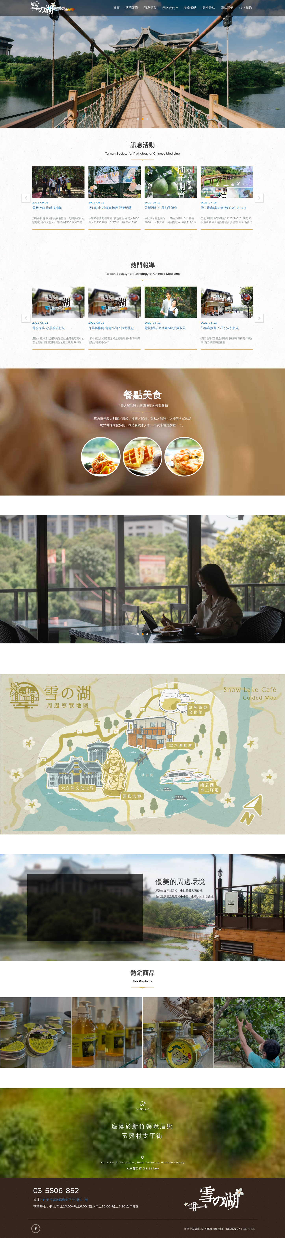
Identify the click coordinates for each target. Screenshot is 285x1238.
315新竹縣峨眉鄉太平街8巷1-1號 (64, 1200)
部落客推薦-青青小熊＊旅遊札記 (167, 328)
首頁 (116, 8)
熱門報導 (131, 8)
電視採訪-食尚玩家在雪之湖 (51, 328)
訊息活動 (150, 8)
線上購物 (245, 8)
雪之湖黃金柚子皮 (178, 1032)
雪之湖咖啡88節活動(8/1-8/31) (54, 208)
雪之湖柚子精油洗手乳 (106, 1032)
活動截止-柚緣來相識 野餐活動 (166, 208)
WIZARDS (249, 1229)
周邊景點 (208, 8)
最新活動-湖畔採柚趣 (103, 208)
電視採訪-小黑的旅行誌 (104, 328)
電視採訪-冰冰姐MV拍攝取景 (221, 328)
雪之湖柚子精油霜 (35, 1032)
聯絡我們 (227, 8)
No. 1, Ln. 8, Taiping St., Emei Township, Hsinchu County (142, 1162)
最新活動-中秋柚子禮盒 (217, 208)
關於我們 (168, 8)
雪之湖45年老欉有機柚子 (249, 1032)
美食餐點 (190, 8)
